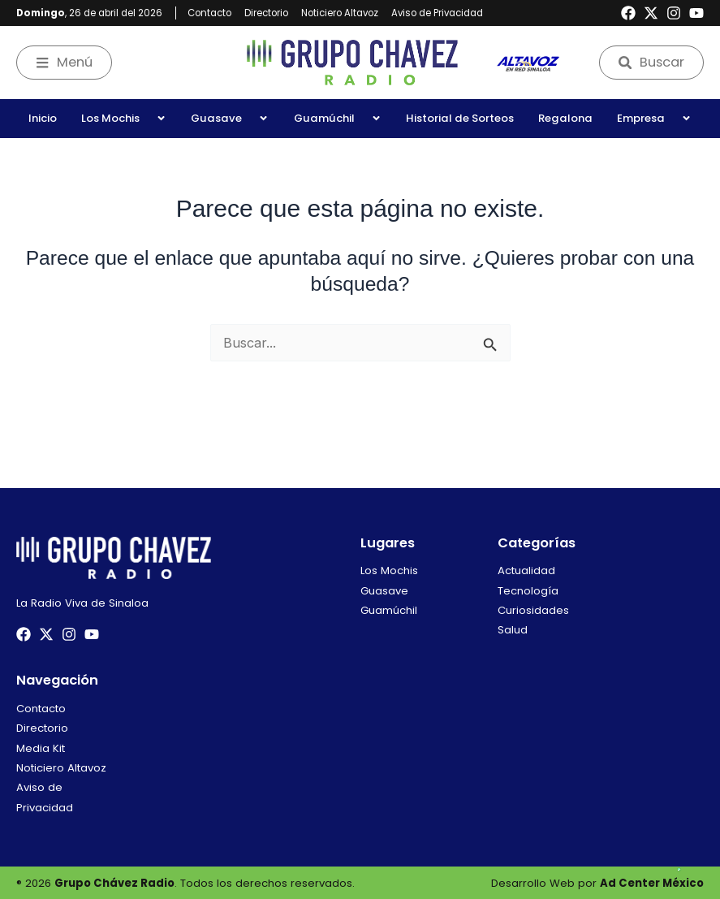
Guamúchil (338, 118)
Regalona (565, 118)
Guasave (230, 118)
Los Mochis (123, 118)
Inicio (42, 118)
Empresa (654, 118)
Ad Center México (652, 883)
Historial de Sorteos (460, 118)
